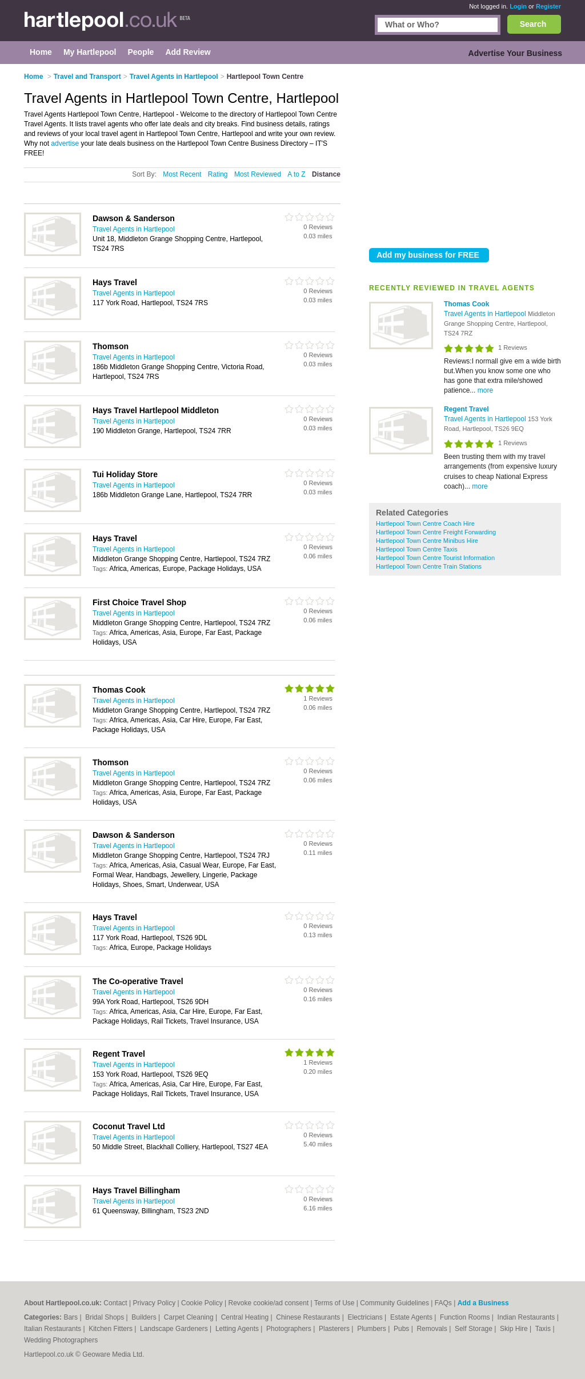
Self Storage (474, 1329)
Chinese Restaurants (309, 1317)
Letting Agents (238, 1329)
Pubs (402, 1329)
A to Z (296, 174)
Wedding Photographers (61, 1340)
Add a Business (483, 1303)
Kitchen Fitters (111, 1329)
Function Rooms (466, 1317)
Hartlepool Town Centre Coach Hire (425, 523)
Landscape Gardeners (175, 1329)
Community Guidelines (394, 1303)
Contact (115, 1303)
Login (518, 6)
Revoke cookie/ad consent (268, 1303)
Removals (432, 1329)
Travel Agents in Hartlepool (486, 314)
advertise (65, 143)
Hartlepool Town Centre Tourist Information (435, 557)
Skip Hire (515, 1329)
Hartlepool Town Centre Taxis (417, 549)
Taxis (544, 1329)
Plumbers (372, 1329)
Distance (326, 174)
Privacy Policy (154, 1303)
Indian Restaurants (527, 1317)
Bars (71, 1317)
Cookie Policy (202, 1303)
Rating (218, 174)
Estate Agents (412, 1317)
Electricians (365, 1317)
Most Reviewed (257, 174)
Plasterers (335, 1329)
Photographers (289, 1329)
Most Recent (182, 174)
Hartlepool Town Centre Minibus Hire (427, 540)
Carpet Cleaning (189, 1317)
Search (533, 24)
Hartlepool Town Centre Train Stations (429, 566)
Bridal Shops (105, 1317)
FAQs (443, 1303)
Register (548, 6)
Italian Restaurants (53, 1329)
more (485, 390)
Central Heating (246, 1317)
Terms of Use (334, 1303)
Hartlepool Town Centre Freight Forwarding (436, 532)
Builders (144, 1317)
